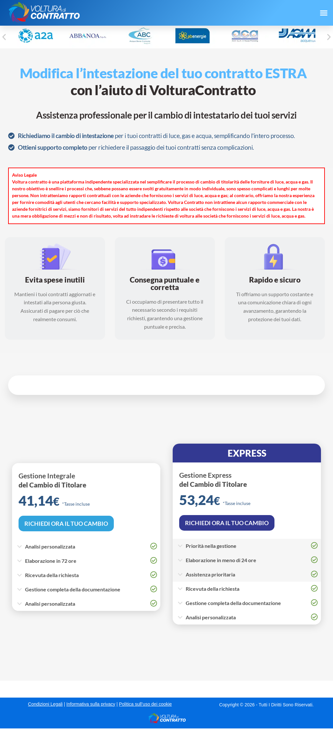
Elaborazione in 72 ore (50, 561)
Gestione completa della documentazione (72, 589)
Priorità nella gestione (211, 546)
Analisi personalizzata (50, 546)
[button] (323, 13)
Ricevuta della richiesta (52, 575)
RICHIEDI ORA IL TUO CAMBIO (66, 523)
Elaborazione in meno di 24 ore (221, 560)
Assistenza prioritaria (210, 574)
